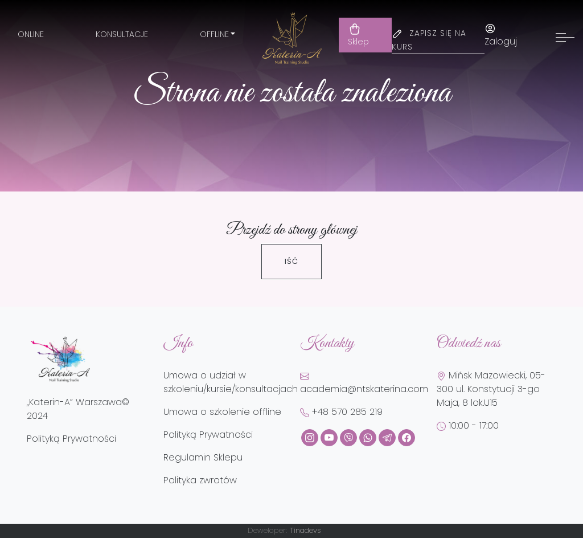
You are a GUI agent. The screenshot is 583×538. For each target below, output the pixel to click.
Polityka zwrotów (200, 480)
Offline (214, 34)
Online (31, 34)
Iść (291, 261)
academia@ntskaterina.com (364, 384)
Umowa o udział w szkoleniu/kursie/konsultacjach (230, 382)
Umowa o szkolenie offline (222, 411)
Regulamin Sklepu (203, 457)
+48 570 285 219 (341, 411)
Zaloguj (501, 35)
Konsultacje (122, 34)
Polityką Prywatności (71, 438)
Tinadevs (305, 530)
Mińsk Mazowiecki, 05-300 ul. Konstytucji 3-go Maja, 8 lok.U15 (491, 389)
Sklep (358, 34)
